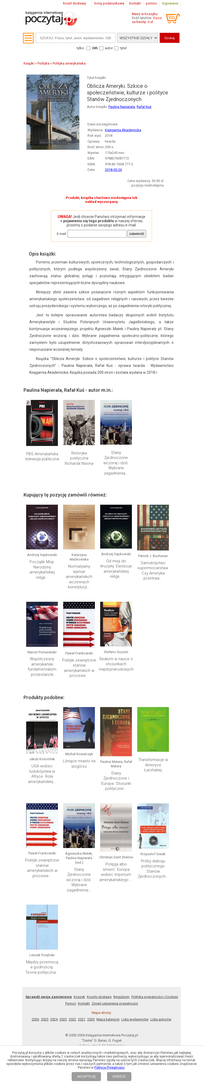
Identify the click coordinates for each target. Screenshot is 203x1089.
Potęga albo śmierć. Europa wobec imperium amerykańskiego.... (116, 872)
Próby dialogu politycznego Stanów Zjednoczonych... (153, 869)
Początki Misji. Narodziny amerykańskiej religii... (42, 569)
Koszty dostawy (99, 997)
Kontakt (84, 1003)
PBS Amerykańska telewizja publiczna (42, 457)
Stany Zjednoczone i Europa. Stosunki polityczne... (116, 781)
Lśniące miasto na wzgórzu (79, 764)
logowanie (170, 3)
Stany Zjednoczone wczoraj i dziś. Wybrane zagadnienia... (116, 463)
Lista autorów (160, 1019)
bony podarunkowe (109, 3)
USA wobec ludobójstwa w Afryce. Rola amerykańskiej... (42, 774)
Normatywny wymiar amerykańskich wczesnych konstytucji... (79, 576)
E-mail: (62, 234)
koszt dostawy (74, 3)
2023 (63, 1019)
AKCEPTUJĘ (86, 1076)
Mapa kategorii (107, 1019)
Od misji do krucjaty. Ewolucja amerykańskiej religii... (116, 569)
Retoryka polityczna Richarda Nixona (79, 458)
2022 (72, 1019)
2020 (91, 1019)
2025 (44, 1019)
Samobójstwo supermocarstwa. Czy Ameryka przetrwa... (153, 571)
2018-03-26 (113, 170)
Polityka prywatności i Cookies (154, 997)
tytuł (123, 48)
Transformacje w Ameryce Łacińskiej (153, 764)
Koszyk (79, 997)
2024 (54, 1019)
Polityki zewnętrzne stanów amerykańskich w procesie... (79, 668)
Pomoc (70, 1003)
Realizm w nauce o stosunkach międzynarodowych (116, 664)
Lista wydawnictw (135, 1019)
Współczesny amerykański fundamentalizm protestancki (42, 667)
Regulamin (121, 997)
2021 (81, 1019)
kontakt (135, 3)
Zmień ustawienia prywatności (115, 1003)
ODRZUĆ (119, 1076)
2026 (35, 1019)
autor (109, 48)
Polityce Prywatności (109, 1067)
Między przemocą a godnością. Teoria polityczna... (42, 967)
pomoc (151, 3)
